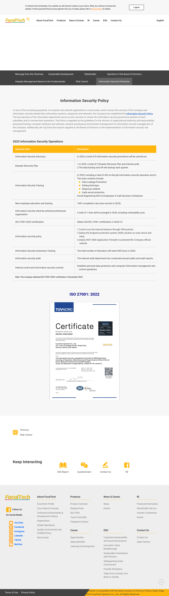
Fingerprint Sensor (79, 521)
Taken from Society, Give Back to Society (116, 575)
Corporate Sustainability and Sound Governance (115, 539)
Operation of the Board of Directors (124, 74)
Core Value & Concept (48, 508)
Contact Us (116, 20)
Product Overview (79, 504)
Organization (43, 520)
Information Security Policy (139, 113)
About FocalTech (44, 20)
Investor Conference (147, 512)
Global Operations (46, 525)
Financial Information (147, 504)
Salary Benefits (77, 542)
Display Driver (77, 508)
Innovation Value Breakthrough (112, 547)
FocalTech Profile (45, 504)
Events (107, 508)
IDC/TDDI (75, 512)
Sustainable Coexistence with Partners (116, 555)
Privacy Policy (96, 9)
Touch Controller (78, 517)
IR (88, 20)
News (106, 504)
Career (96, 20)
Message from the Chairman (29, 74)
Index (16, 51)
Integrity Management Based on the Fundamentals (40, 81)
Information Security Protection (114, 81)
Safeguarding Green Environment (113, 563)
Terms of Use (11, 592)
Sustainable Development (60, 74)
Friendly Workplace (113, 569)
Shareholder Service (147, 508)
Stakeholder (90, 74)
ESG (105, 20)
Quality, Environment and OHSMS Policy (49, 531)
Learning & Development (82, 546)
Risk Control (82, 81)
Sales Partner (143, 542)
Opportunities (77, 537)
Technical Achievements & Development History (50, 514)
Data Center (43, 537)
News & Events (76, 20)
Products (61, 20)
